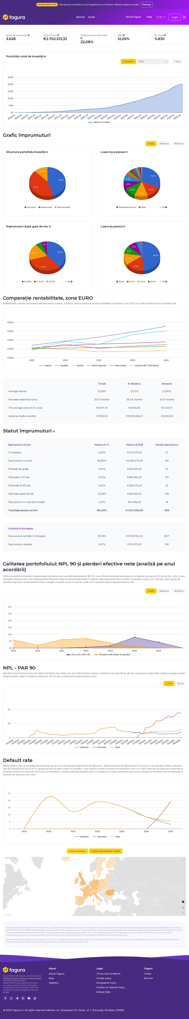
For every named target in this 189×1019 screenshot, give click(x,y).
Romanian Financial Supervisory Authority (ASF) (22, 978)
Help (149, 16)
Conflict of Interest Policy (110, 987)
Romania (164, 143)
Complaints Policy (106, 982)
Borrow (80, 17)
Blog (51, 978)
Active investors (77, 851)
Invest (91, 17)
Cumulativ (128, 61)
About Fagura (133, 16)
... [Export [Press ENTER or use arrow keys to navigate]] (183, 859)
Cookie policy (103, 978)
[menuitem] (183, 860)
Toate (151, 143)
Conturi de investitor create (106, 851)
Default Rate (103, 991)
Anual (181, 683)
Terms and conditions (108, 973)
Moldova (179, 143)
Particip (146, 4)
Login (175, 17)
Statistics (53, 982)
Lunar (177, 61)
